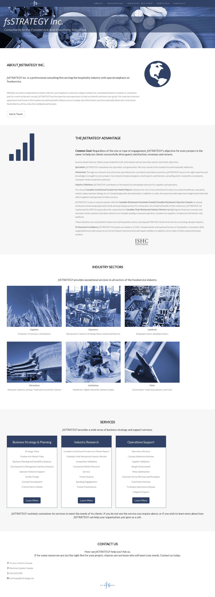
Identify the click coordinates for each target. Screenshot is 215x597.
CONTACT (179, 3)
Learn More (32, 500)
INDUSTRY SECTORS (140, 3)
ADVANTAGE (115, 3)
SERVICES (163, 3)
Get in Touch (16, 114)
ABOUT (98, 3)
